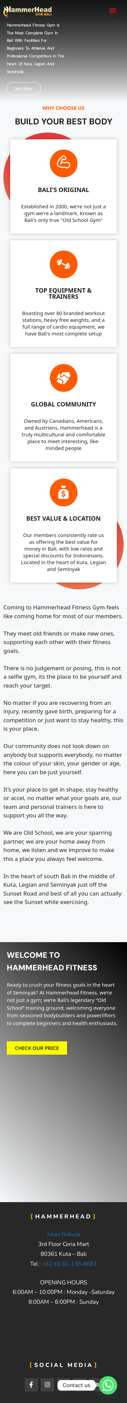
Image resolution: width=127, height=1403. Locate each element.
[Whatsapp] (108, 1385)
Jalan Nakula (63, 1234)
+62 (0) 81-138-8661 (69, 1264)
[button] (113, 10)
